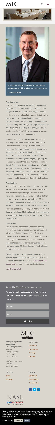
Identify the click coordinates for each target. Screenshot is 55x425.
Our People (32, 353)
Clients (8, 376)
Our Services (33, 349)
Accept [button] (27, 420)
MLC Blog (9, 379)
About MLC (33, 346)
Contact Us (33, 376)
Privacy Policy (33, 379)
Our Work (32, 356)
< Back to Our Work (13, 269)
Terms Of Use (33, 383)
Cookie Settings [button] (7, 420)
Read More (19, 420)
